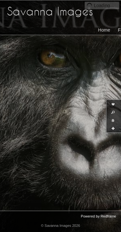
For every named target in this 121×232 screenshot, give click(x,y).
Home (104, 30)
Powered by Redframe (98, 216)
